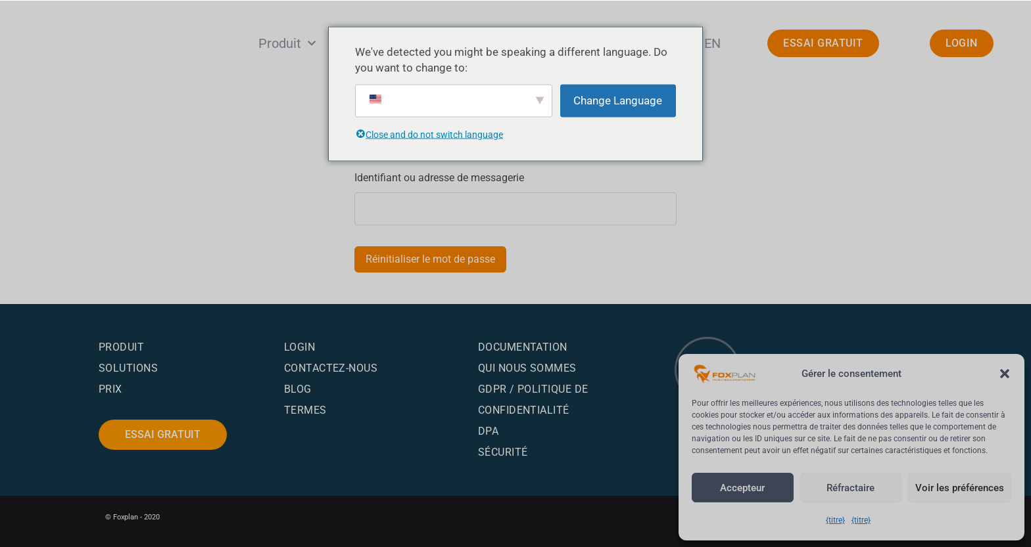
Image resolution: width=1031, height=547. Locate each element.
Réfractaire (844, 488)
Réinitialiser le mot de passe (432, 259)
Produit (287, 43)
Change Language (617, 100)
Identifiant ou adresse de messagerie (440, 177)
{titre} (835, 520)
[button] (1004, 361)
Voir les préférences (955, 488)
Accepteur (740, 488)
